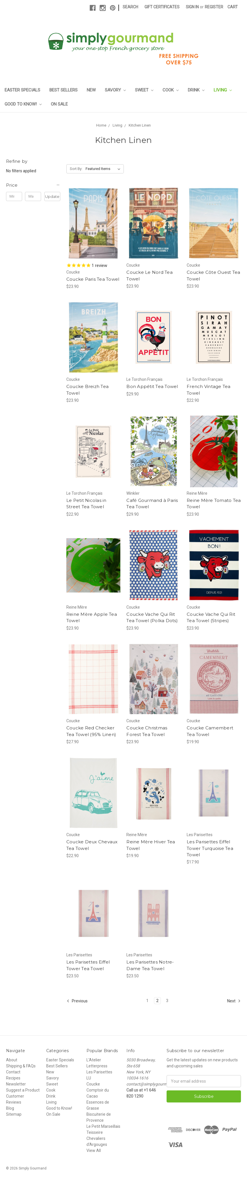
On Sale (59, 104)
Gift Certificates (162, 7)
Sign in (192, 7)
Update (52, 196)
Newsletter (16, 1084)
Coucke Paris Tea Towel (92, 279)
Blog (10, 1108)
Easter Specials (22, 90)
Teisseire (94, 1132)
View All (93, 1150)
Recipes (13, 1078)
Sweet (144, 90)
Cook (171, 90)
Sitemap (14, 1114)
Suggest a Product (23, 1090)
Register (214, 7)
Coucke (93, 1084)
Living (223, 90)
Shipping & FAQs (21, 1066)
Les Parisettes (99, 1072)
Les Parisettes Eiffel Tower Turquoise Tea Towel (210, 848)
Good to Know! (23, 104)
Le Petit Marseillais (103, 1126)
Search (130, 7)
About (11, 1060)
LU (88, 1078)
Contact (13, 1072)
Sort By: (76, 169)
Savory (115, 90)
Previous (77, 1001)
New (91, 90)
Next (234, 1001)
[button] (33, 185)
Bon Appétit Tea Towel (152, 386)
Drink (196, 90)
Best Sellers (63, 90)
